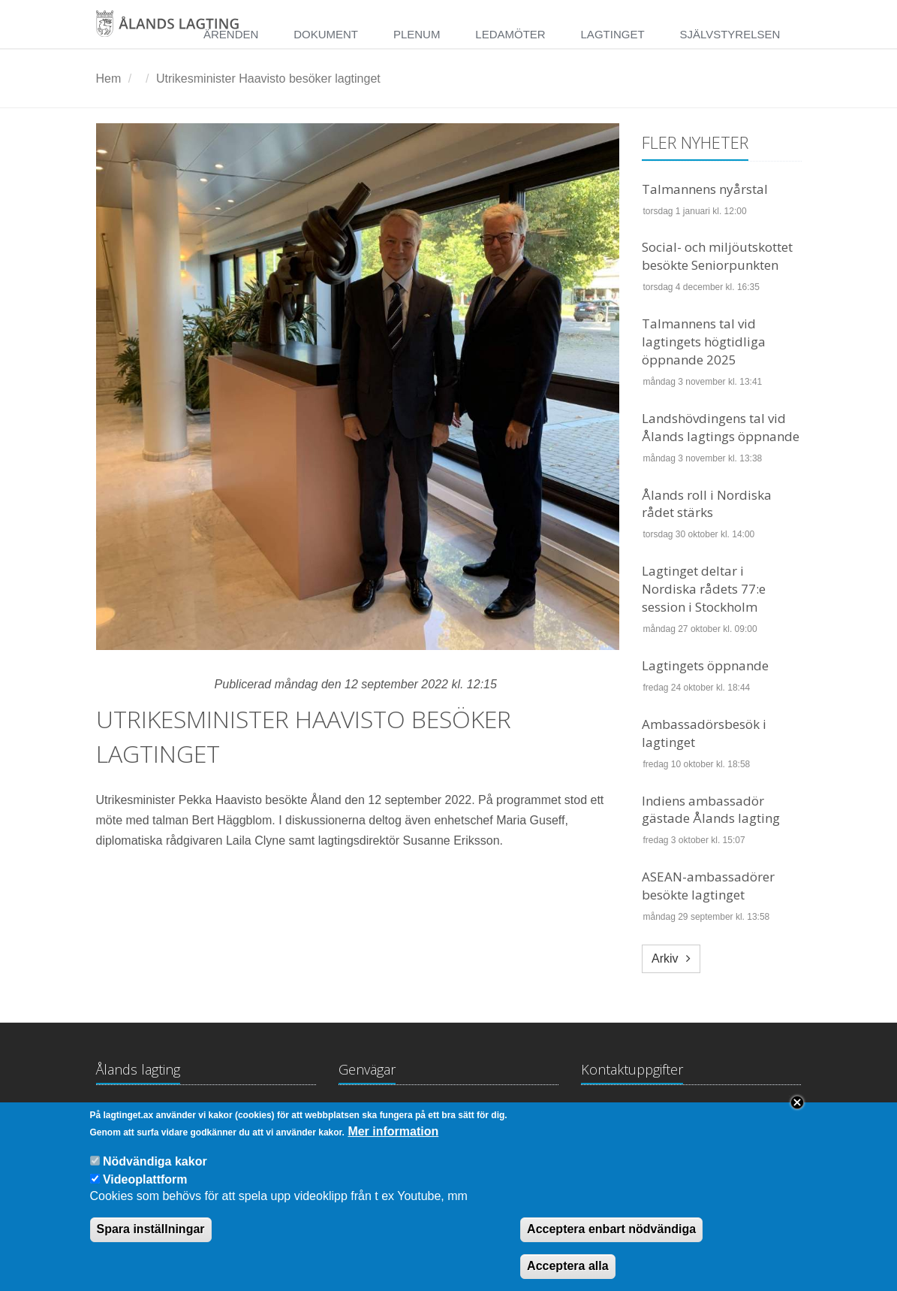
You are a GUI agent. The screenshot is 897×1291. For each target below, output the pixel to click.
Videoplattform (145, 1194)
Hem (109, 78)
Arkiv (665, 958)
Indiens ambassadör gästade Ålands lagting (711, 809)
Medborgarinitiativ (506, 1114)
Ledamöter (510, 34)
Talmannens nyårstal (705, 189)
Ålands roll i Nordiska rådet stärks (707, 504)
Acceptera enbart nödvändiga (611, 1244)
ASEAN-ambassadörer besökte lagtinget (708, 885)
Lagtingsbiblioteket (388, 1114)
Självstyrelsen (729, 34)
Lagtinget (613, 34)
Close (797, 1117)
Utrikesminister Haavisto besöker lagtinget (268, 78)
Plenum (417, 34)
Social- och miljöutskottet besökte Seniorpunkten (717, 256)
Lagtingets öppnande (705, 665)
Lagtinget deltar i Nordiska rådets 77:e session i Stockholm (704, 588)
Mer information (393, 1146)
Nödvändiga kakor (155, 1176)
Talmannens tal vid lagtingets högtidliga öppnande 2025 (704, 341)
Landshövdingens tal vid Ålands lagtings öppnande (720, 427)
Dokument (325, 34)
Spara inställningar (151, 1244)
